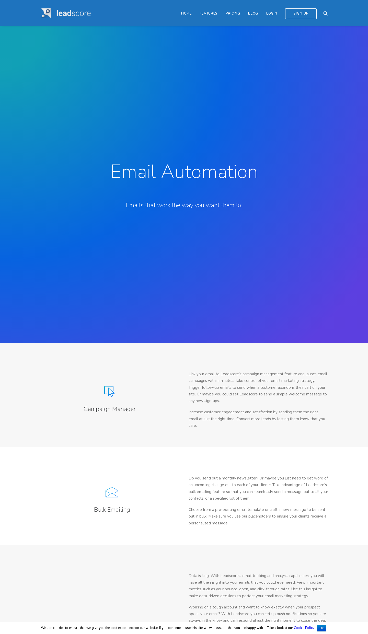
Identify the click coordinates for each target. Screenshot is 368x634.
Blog (253, 13)
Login (271, 13)
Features (208, 13)
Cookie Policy (304, 628)
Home (186, 13)
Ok (322, 628)
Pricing (233, 13)
